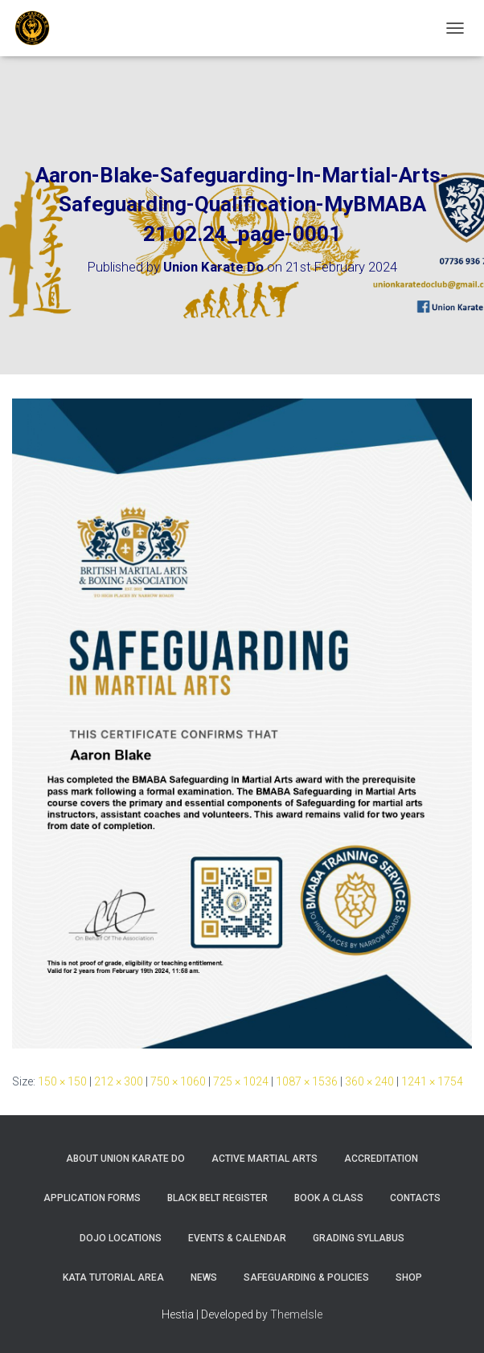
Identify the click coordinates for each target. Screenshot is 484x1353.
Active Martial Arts (264, 1158)
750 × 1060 (178, 1081)
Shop (409, 1277)
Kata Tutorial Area (113, 1277)
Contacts (415, 1198)
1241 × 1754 (432, 1081)
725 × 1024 (241, 1081)
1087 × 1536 (307, 1081)
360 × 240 (369, 1081)
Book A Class (328, 1198)
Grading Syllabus (358, 1238)
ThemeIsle (296, 1314)
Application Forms (92, 1198)
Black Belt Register (217, 1198)
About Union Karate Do (125, 1158)
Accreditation (381, 1158)
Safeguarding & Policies (306, 1277)
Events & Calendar (237, 1238)
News (204, 1277)
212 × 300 (118, 1081)
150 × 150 (62, 1081)
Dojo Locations (121, 1238)
